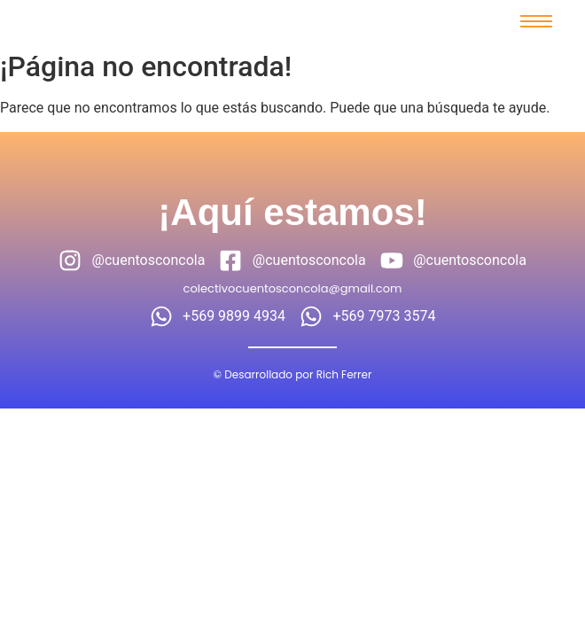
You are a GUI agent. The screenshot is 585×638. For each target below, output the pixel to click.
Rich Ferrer (344, 374)
